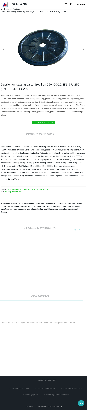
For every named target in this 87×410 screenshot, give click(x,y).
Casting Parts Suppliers (27, 203)
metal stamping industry (47, 388)
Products (16, 9)
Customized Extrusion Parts (31, 206)
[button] (65, 4)
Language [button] (80, 4)
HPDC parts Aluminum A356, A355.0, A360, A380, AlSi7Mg (28, 189)
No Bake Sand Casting (51, 206)
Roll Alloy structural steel (13, 192)
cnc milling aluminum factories (58, 394)
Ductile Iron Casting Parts (10, 206)
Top (81, 403)
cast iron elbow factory (20, 388)
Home (6, 9)
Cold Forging (61, 203)
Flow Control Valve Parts (73, 388)
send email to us (43, 122)
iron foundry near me (9, 203)
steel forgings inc (31, 394)
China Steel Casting (74, 203)
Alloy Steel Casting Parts (45, 203)
